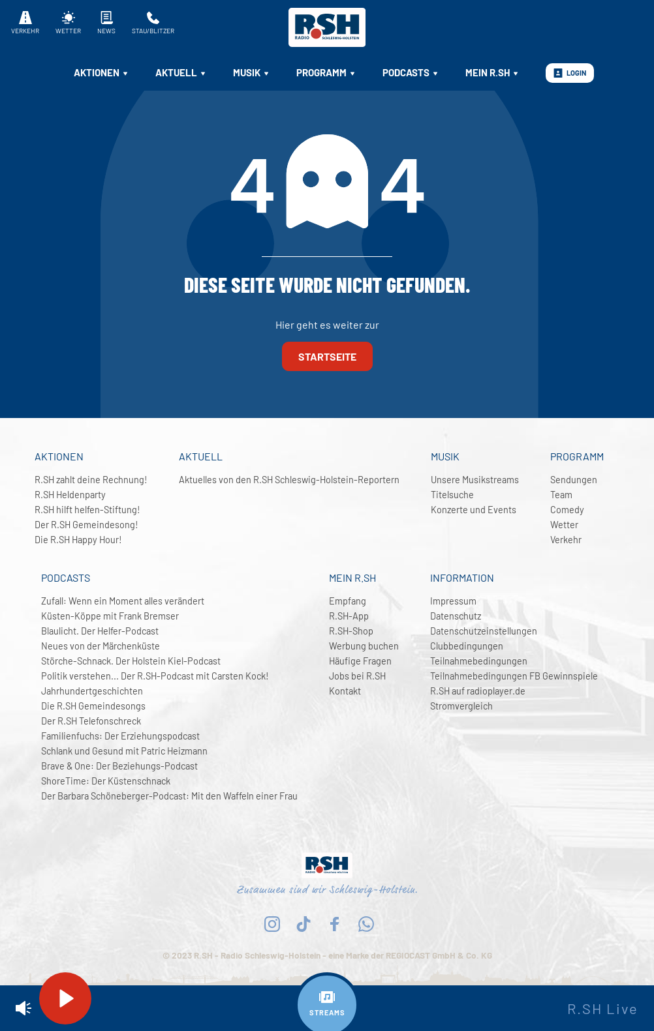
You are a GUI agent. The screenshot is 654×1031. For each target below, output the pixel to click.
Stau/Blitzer (153, 23)
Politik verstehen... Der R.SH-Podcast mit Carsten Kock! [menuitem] (155, 675)
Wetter (68, 23)
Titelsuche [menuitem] (452, 494)
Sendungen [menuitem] (573, 479)
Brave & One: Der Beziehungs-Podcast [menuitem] (119, 765)
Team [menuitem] (561, 494)
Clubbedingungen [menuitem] (466, 645)
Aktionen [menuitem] (101, 72)
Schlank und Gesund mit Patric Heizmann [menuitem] (124, 750)
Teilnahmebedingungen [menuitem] (478, 660)
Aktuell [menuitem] (181, 72)
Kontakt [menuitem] (345, 690)
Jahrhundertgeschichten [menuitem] (92, 690)
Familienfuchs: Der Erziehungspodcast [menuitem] (120, 735)
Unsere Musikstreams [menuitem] (475, 479)
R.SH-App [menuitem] (349, 615)
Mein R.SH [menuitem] (492, 72)
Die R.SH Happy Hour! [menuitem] (78, 539)
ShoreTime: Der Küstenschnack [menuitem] (105, 780)
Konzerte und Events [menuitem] (473, 509)
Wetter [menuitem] (564, 524)
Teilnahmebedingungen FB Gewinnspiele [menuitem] (514, 675)
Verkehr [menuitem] (566, 539)
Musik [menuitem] (251, 72)
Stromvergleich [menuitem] (461, 705)
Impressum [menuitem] (453, 600)
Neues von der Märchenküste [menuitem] (100, 645)
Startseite (327, 356)
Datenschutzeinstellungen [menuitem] (483, 630)
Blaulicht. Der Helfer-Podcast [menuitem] (100, 630)
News (106, 23)
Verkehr (25, 23)
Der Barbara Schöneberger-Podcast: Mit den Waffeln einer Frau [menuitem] (169, 795)
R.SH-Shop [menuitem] (351, 630)
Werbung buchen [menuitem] (364, 645)
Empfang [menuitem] (347, 600)
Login (569, 73)
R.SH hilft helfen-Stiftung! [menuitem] (87, 509)
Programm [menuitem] (326, 72)
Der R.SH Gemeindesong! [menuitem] (86, 524)
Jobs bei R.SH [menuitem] (357, 675)
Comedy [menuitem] (567, 509)
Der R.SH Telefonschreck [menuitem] (91, 720)
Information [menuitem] (462, 577)
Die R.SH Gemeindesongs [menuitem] (93, 705)
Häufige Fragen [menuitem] (360, 660)
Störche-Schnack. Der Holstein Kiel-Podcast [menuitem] (131, 660)
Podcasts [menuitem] (410, 72)
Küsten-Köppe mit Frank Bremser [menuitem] (110, 615)
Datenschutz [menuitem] (455, 615)
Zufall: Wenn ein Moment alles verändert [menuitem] (122, 600)
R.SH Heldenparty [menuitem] (70, 494)
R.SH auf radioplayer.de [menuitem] (477, 690)
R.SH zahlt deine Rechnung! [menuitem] (91, 479)
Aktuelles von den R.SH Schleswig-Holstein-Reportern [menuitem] (289, 479)
